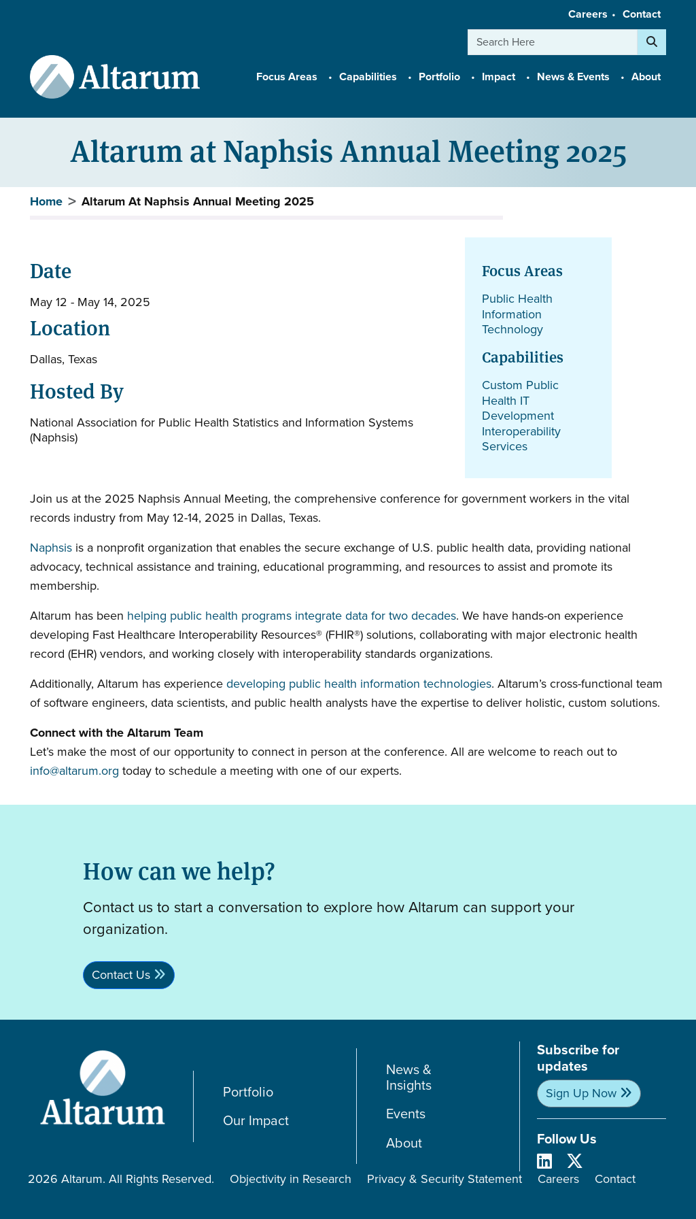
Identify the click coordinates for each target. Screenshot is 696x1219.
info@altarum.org (74, 771)
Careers (588, 14)
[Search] (652, 42)
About (404, 1143)
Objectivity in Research (290, 1179)
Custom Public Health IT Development (520, 401)
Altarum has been (78, 615)
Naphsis (51, 547)
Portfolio (248, 1092)
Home (46, 201)
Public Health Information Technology (517, 314)
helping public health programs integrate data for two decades (291, 615)
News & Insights (409, 1077)
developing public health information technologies (358, 683)
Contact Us (121, 975)
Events (405, 1114)
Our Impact (256, 1121)
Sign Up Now (581, 1093)
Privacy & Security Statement (444, 1179)
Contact (642, 14)
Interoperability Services (521, 439)
